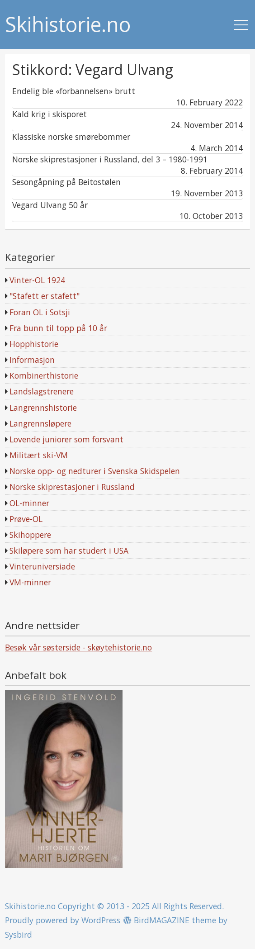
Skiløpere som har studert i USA (68, 550)
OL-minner (29, 503)
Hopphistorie (33, 343)
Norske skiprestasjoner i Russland (72, 486)
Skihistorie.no (68, 24)
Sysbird (18, 934)
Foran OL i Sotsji (39, 312)
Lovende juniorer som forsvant (66, 439)
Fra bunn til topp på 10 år (58, 328)
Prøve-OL (25, 518)
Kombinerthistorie (43, 375)
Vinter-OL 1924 (37, 280)
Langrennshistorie (43, 407)
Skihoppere (30, 534)
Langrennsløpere (40, 423)
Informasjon (32, 359)
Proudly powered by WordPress (62, 920)
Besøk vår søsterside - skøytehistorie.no (78, 647)
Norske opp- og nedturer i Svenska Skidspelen (94, 470)
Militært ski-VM (38, 455)
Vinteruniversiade (42, 566)
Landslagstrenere (41, 391)
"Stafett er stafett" (44, 295)
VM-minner (30, 582)
